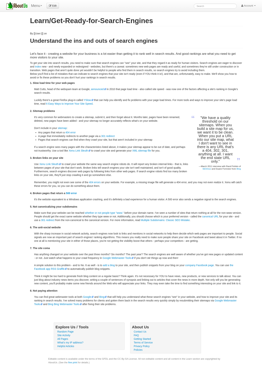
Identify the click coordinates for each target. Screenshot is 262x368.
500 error (71, 193)
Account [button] (248, 5)
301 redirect (108, 136)
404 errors (95, 182)
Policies (138, 349)
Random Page (65, 331)
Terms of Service (143, 342)
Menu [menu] (36, 6)
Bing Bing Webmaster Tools (63, 304)
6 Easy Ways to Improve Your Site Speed (69, 103)
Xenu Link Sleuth (78, 150)
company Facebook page (199, 265)
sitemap (62, 128)
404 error (70, 132)
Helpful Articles (65, 346)
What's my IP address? (70, 342)
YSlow (87, 100)
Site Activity (63, 335)
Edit (53, 5)
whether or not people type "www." (104, 212)
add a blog (109, 265)
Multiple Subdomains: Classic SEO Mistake (165, 220)
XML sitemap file (141, 150)
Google (87, 296)
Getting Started (142, 338)
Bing (239, 169)
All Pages (62, 338)
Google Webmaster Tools (117, 257)
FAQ (136, 335)
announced (97, 89)
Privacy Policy (142, 346)
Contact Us (140, 331)
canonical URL (210, 216)
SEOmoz (207, 169)
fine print (72, 362)
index (38, 66)
